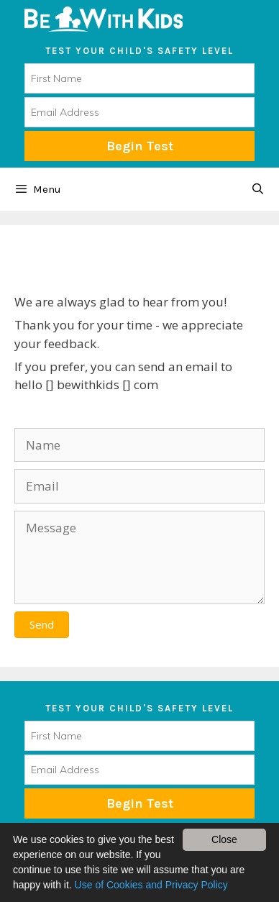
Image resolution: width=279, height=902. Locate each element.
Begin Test (139, 146)
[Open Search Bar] (258, 189)
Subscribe (139, 803)
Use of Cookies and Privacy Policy (151, 884)
